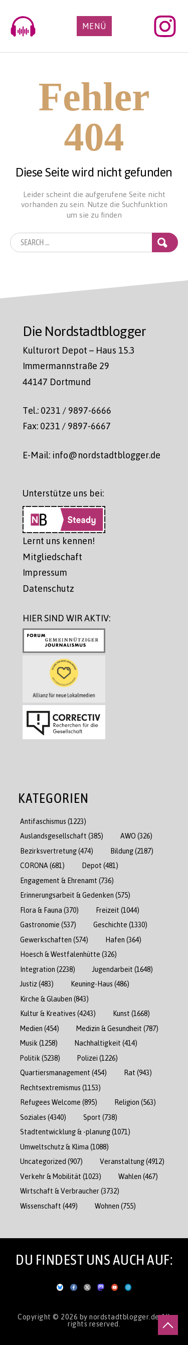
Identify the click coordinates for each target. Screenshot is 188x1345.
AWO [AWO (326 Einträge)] (136, 835)
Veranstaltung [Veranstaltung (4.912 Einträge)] (132, 1161)
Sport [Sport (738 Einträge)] (100, 1117)
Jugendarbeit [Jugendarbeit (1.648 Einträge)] (122, 969)
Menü (94, 26)
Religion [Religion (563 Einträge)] (135, 1102)
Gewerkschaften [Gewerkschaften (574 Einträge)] (54, 939)
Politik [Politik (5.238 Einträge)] (40, 1058)
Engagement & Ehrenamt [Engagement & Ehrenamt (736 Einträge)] (67, 880)
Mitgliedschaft (52, 556)
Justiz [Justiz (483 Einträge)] (37, 983)
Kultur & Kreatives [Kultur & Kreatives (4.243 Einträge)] (58, 1013)
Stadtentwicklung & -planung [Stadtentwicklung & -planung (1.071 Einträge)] (75, 1131)
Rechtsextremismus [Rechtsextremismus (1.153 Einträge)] (60, 1087)
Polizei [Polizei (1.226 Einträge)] (97, 1058)
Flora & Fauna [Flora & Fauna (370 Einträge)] (49, 910)
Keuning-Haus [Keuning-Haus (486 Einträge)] (100, 983)
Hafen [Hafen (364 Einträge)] (123, 939)
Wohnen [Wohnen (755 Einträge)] (115, 1206)
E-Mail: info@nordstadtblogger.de (91, 454)
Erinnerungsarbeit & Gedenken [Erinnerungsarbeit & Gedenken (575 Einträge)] (75, 895)
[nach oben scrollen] (168, 1325)
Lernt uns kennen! (59, 540)
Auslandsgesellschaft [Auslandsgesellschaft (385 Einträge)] (61, 835)
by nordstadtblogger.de (120, 1316)
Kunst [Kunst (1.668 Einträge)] (131, 1013)
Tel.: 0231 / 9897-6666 (67, 410)
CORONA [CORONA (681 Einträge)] (42, 865)
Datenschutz (48, 588)
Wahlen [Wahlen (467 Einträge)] (138, 1176)
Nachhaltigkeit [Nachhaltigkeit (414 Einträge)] (106, 1043)
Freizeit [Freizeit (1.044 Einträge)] (117, 910)
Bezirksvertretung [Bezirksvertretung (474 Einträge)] (56, 851)
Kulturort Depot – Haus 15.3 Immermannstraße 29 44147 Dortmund (79, 366)
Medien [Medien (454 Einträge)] (39, 1028)
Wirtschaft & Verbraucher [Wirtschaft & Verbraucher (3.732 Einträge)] (69, 1191)
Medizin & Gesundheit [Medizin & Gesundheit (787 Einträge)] (117, 1028)
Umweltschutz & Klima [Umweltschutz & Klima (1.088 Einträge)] (64, 1146)
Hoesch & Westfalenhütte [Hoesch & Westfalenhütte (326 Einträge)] (68, 954)
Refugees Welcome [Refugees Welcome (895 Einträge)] (58, 1102)
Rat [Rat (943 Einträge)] (138, 1072)
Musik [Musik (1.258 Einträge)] (39, 1043)
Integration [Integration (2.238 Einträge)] (47, 969)
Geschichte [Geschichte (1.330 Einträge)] (120, 924)
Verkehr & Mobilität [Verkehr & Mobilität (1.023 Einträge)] (60, 1176)
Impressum (45, 572)
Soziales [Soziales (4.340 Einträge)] (43, 1117)
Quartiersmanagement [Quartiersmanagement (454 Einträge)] (63, 1072)
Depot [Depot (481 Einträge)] (100, 865)
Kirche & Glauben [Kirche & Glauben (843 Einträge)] (54, 998)
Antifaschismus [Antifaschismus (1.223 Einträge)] (53, 821)
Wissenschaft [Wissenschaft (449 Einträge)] (49, 1206)
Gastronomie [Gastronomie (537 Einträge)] (48, 924)
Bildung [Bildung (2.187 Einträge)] (131, 851)
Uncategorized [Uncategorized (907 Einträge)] (51, 1161)
